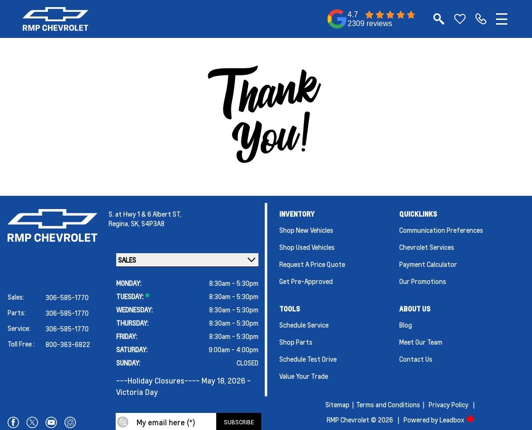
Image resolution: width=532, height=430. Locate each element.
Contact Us (415, 359)
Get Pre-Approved (306, 281)
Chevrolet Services (426, 247)
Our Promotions (422, 281)
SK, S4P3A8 (148, 223)
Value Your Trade (303, 376)
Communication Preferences (441, 230)
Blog (405, 324)
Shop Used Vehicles (307, 247)
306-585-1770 (67, 297)
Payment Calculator (428, 264)
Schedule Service (304, 324)
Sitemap (337, 404)
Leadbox (457, 419)
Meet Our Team (420, 342)
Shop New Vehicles (306, 230)
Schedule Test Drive (308, 359)
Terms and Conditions (388, 404)
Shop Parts (295, 342)
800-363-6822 (68, 344)
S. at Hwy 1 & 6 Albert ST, (145, 214)
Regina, (120, 223)
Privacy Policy (448, 404)
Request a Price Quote (312, 264)
